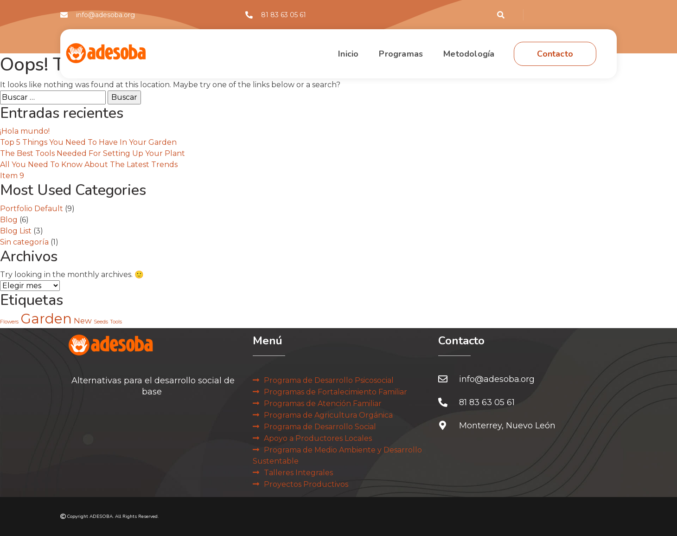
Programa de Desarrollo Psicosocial (329, 380)
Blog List (16, 230)
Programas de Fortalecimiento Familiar (335, 391)
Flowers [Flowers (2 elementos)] (9, 322)
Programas (401, 53)
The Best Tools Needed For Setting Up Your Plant (92, 153)
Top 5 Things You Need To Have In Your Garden (88, 142)
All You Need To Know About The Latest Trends (89, 164)
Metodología (468, 53)
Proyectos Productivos (306, 484)
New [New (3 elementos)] (83, 320)
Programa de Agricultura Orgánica (328, 415)
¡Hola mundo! (25, 131)
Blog (9, 219)
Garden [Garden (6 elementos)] (46, 318)
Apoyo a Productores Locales (318, 438)
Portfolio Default (31, 208)
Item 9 (12, 175)
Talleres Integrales (298, 472)
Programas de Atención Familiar (323, 403)
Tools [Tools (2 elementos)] (116, 322)
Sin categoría (24, 242)
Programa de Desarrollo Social (320, 426)
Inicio (348, 53)
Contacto (555, 53)
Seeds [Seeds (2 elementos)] (101, 322)
